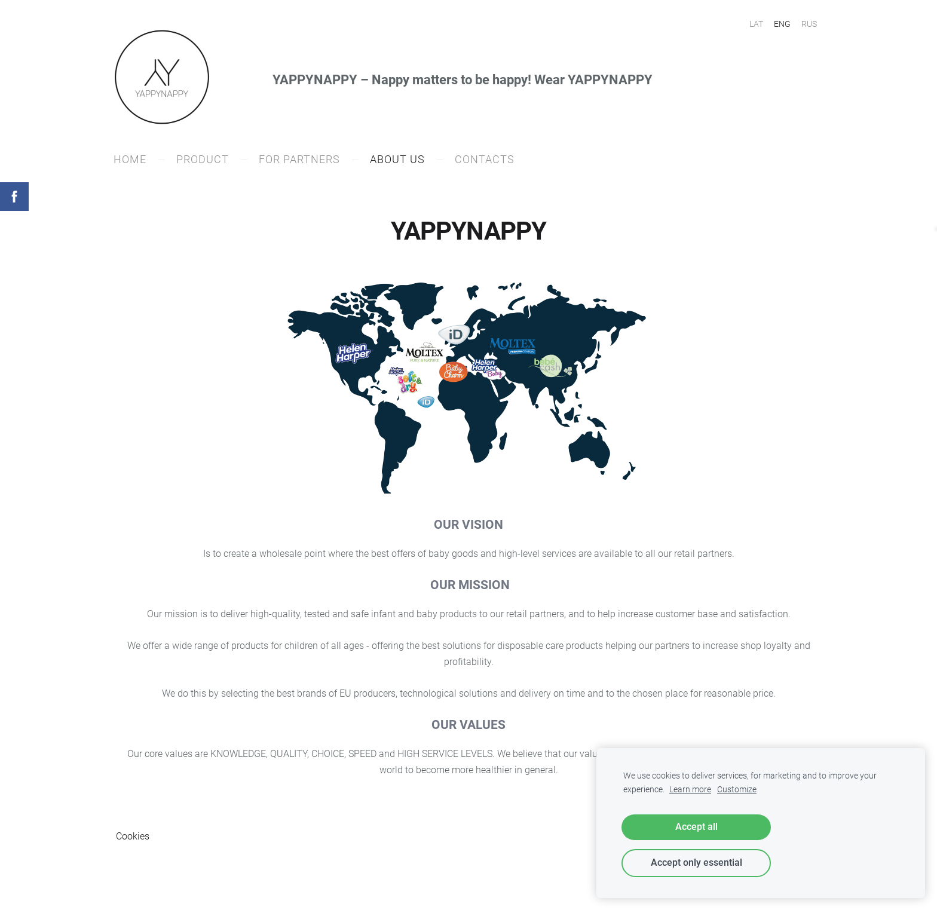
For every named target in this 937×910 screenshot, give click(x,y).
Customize (737, 790)
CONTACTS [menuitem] (487, 161)
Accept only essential (696, 862)
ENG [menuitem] (782, 24)
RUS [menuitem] (809, 24)
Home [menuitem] (132, 161)
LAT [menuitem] (756, 24)
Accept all (696, 826)
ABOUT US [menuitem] (399, 161)
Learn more (690, 790)
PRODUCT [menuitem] (205, 161)
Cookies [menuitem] (132, 838)
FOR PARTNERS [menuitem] (301, 161)
